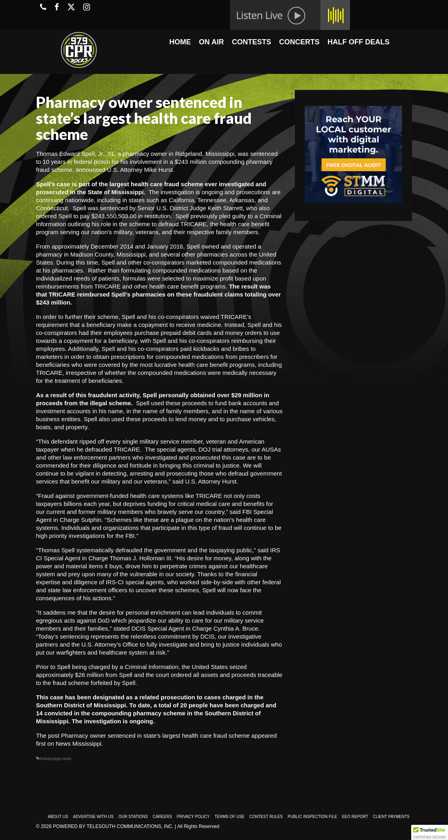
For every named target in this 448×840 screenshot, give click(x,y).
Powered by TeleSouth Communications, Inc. (113, 826)
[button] (429, 832)
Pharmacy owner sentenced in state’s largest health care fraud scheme (155, 735)
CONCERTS (299, 42)
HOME (180, 42)
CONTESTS (251, 42)
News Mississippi (78, 743)
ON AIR (211, 42)
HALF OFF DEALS (359, 42)
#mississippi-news (55, 758)
